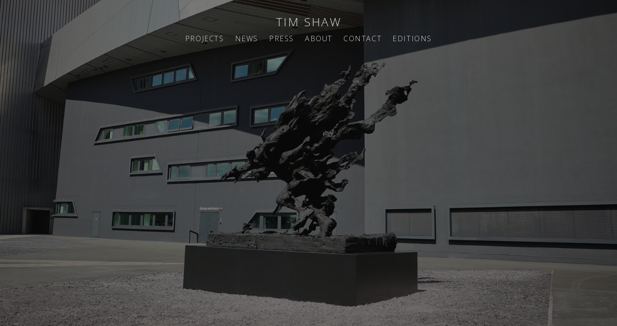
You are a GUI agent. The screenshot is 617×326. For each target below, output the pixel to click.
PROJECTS (204, 38)
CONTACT (362, 38)
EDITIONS (412, 38)
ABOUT (319, 38)
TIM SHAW (309, 22)
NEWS (246, 38)
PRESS (281, 38)
